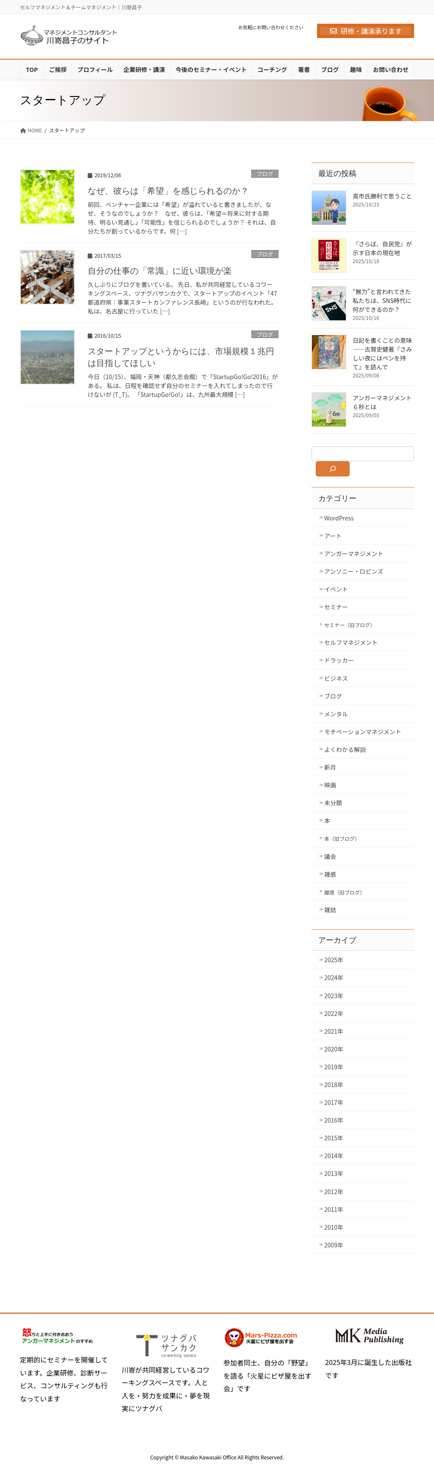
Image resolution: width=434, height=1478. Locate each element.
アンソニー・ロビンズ (353, 571)
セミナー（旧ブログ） (349, 624)
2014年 (333, 1155)
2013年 (333, 1173)
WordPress (339, 518)
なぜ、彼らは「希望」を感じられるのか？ (168, 190)
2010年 (333, 1227)
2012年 (333, 1191)
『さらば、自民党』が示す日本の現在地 (382, 248)
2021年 (333, 1031)
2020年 (333, 1049)
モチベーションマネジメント (362, 731)
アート (333, 535)
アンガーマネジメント (353, 553)
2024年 (333, 977)
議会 (330, 856)
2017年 (333, 1102)
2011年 (333, 1209)
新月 (330, 767)
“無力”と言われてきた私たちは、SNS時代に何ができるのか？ (382, 300)
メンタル (336, 714)
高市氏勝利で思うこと (382, 196)
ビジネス (336, 678)
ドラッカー (339, 660)
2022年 (333, 1013)
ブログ (265, 174)
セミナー (336, 607)
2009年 (333, 1245)
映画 (330, 785)
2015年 (333, 1138)
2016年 (333, 1120)
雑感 (330, 874)
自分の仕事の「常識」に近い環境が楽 (160, 270)
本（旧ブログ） (342, 838)
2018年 (333, 1084)
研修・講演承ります (365, 31)
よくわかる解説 (345, 749)
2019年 (333, 1066)
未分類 (333, 802)
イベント (336, 589)
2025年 (333, 959)
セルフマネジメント (351, 642)
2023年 (333, 995)
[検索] (333, 468)
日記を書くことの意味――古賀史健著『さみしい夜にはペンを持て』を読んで (382, 353)
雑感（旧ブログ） (344, 892)
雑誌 (330, 910)
